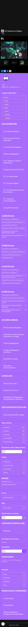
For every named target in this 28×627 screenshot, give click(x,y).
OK (24, 451)
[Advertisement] (14, 14)
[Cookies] (3, 624)
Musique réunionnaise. (8, 484)
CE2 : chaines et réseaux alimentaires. (12, 162)
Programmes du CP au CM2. (13, 170)
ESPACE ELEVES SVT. (14, 497)
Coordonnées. (8, 598)
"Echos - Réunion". (14, 508)
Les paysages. (14, 427)
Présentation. (8, 605)
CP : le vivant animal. (10, 176)
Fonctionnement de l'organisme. (11, 255)
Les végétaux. (14, 434)
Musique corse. (6, 481)
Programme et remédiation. (10, 249)
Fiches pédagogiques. (11, 343)
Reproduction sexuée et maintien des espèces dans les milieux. (12, 276)
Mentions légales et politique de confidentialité (13, 613)
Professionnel (14, 581)
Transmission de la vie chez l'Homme (12, 280)
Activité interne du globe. (9, 272)
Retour (14, 62)
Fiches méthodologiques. (12, 328)
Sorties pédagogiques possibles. (11, 351)
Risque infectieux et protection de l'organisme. (12, 306)
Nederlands (6, 114)
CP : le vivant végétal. (11, 183)
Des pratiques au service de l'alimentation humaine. (10, 231)
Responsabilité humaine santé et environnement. (11, 310)
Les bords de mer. (14, 469)
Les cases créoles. (14, 438)
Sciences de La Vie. (10, 383)
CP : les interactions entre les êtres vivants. (13, 191)
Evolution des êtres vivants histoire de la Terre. (13, 301)
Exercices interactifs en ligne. (14, 415)
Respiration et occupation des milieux (12, 252)
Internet (14, 574)
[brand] (11, 31)
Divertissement (14, 578)
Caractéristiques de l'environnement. (12, 222)
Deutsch (6, 111)
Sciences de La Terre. (11, 390)
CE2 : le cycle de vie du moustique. (11, 139)
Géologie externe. (7, 258)
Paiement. (7, 531)
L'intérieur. (14, 472)
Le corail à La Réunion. (11, 131)
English (5, 100)
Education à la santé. (10, 359)
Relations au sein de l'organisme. (11, 283)
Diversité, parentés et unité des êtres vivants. (12, 236)
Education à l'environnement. (9, 367)
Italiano (5, 107)
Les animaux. (14, 431)
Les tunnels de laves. (14, 442)
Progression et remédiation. (10, 219)
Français (5, 97)
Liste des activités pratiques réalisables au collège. (13, 335)
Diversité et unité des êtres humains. (12, 298)
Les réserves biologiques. (12, 147)
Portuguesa (6, 118)
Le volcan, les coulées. (14, 465)
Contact (4, 542)
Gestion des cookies (14, 625)
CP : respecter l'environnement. (9, 200)
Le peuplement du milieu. (9, 225)
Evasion (14, 585)
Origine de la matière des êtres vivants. (13, 228)
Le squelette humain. (11, 208)
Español (5, 104)
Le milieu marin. (14, 461)
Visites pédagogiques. (11, 154)
